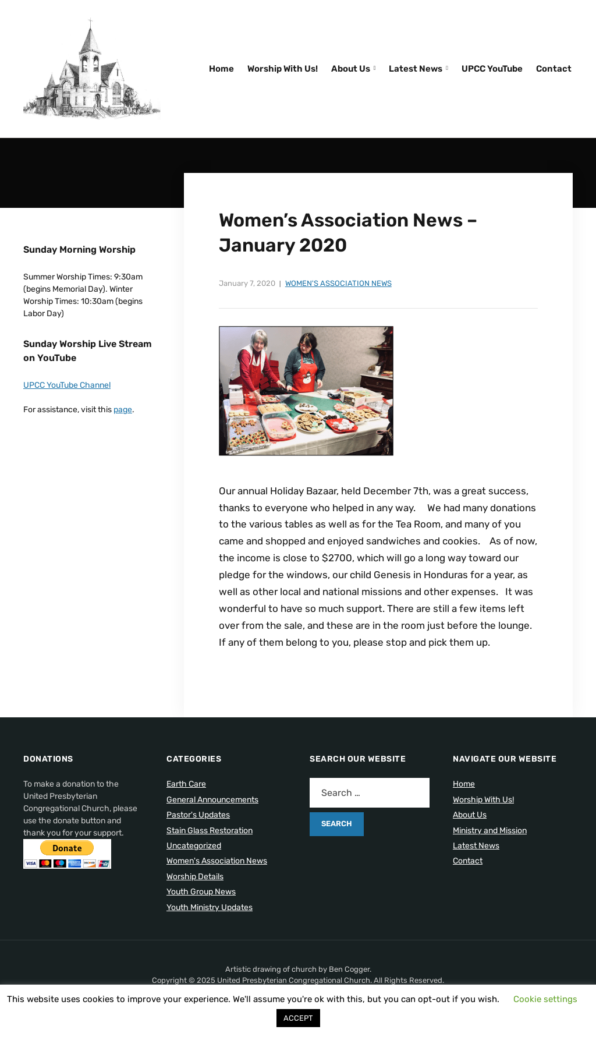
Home (221, 68)
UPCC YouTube (492, 68)
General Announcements (212, 800)
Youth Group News (201, 892)
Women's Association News (338, 283)
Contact (554, 68)
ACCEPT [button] (298, 1018)
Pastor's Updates (198, 815)
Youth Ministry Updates (209, 907)
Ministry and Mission (490, 831)
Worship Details (195, 877)
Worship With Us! (282, 68)
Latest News (415, 68)
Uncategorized (193, 846)
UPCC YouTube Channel (67, 385)
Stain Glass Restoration (209, 831)
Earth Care (186, 784)
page (122, 410)
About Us (350, 68)
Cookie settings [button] (545, 999)
